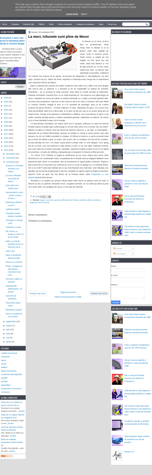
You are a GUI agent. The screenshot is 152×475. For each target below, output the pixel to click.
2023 (6, 110)
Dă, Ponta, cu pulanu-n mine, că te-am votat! (14, 234)
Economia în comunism (85, 24)
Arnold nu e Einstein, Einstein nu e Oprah (15, 168)
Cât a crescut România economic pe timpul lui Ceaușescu (134, 199)
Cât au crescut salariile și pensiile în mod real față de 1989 (136, 184)
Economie (15, 24)
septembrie (11, 321)
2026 (6, 98)
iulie (8, 329)
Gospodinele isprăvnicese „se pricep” (14, 289)
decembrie (11, 154)
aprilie (9, 342)
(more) (22, 411)
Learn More (72, 14)
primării (4, 381)
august (9, 325)
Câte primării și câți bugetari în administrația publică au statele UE (137, 214)
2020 (6, 122)
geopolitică (5, 385)
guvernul (57, 200)
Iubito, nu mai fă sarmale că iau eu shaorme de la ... (14, 244)
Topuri (101, 24)
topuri (3, 360)
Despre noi (112, 24)
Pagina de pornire (68, 292)
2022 (6, 114)
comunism (5, 392)
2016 (6, 138)
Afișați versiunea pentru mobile (67, 297)
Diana (3, 402)
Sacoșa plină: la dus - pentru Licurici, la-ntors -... (14, 195)
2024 (6, 106)
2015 (6, 142)
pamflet (82, 200)
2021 (6, 118)
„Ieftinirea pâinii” (13, 209)
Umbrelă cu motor (13, 227)
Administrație (28, 24)
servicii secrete (44, 202)
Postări (118, 248)
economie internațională (11, 374)
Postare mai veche (99, 293)
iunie (8, 333)
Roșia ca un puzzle (14, 262)
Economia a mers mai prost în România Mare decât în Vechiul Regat (12, 41)
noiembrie (10, 158)
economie (49, 200)
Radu (3, 415)
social (3, 364)
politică (89, 200)
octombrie (10, 162)
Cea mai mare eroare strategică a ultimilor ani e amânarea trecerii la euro (135, 122)
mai (8, 337)
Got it (84, 14)
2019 (6, 126)
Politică (41, 24)
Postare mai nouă (37, 293)
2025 (6, 102)
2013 (6, 150)
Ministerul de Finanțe (70, 200)
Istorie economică (65, 24)
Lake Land (10, 251)
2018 (6, 130)
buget (42, 200)
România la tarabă (14, 310)
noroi (3, 427)
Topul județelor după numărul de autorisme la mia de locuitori (137, 439)
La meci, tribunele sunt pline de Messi (13, 178)
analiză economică (9, 353)
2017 (6, 134)
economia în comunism (11, 388)
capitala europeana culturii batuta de (12, 442)
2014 (6, 146)
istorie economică (8, 371)
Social (51, 24)
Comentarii (119, 254)
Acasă (4, 24)
